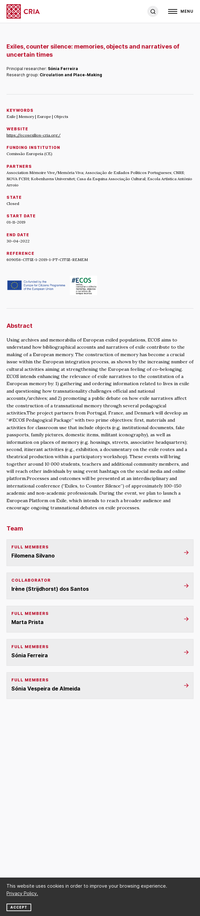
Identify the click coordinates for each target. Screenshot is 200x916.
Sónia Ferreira (63, 68)
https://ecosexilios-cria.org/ (33, 135)
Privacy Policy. (22, 893)
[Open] (180, 11)
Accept (18, 907)
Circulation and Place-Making (71, 74)
